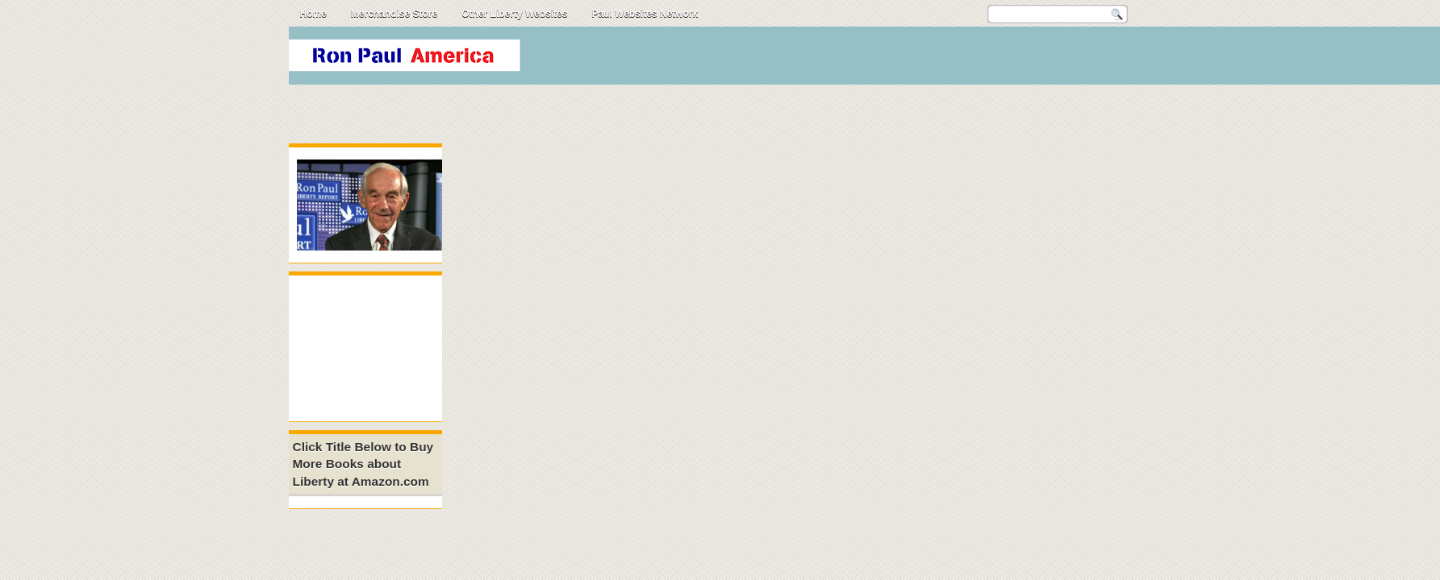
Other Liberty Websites (514, 13)
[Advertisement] (857, 59)
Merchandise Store (394, 13)
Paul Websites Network (644, 13)
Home (313, 13)
